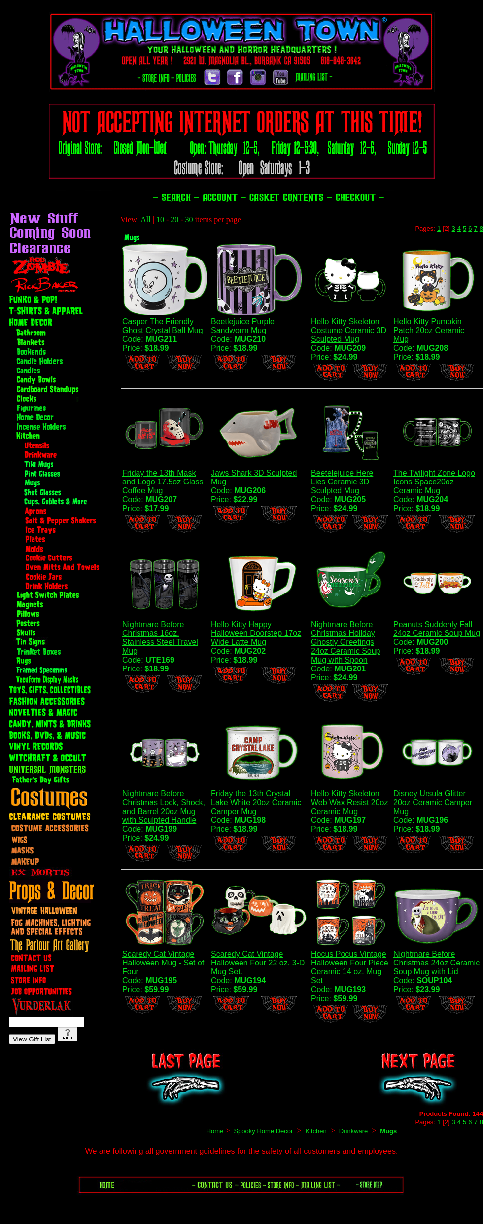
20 (174, 219)
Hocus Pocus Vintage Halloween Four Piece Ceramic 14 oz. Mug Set (349, 967)
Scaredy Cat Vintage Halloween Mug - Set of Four (163, 963)
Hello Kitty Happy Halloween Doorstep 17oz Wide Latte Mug (256, 633)
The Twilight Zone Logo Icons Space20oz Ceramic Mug (434, 482)
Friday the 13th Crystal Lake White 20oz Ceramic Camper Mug (256, 802)
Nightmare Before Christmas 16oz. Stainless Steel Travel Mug (160, 637)
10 (160, 219)
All (145, 219)
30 (189, 219)
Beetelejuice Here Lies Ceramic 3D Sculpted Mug (342, 482)
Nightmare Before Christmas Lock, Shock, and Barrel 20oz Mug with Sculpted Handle (163, 806)
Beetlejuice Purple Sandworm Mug (243, 325)
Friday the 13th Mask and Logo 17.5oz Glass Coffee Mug (163, 482)
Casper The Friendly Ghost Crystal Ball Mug (162, 325)
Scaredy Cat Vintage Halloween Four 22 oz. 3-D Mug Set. (258, 963)
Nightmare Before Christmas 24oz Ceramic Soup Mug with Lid (436, 963)
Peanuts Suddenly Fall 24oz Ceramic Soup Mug (436, 628)
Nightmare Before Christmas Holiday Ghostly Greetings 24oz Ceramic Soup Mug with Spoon (345, 642)
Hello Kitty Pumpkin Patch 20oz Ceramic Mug (428, 330)
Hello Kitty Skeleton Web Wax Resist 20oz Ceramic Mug (349, 802)
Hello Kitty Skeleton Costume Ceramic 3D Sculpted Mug (348, 330)
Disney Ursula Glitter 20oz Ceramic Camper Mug (432, 802)
